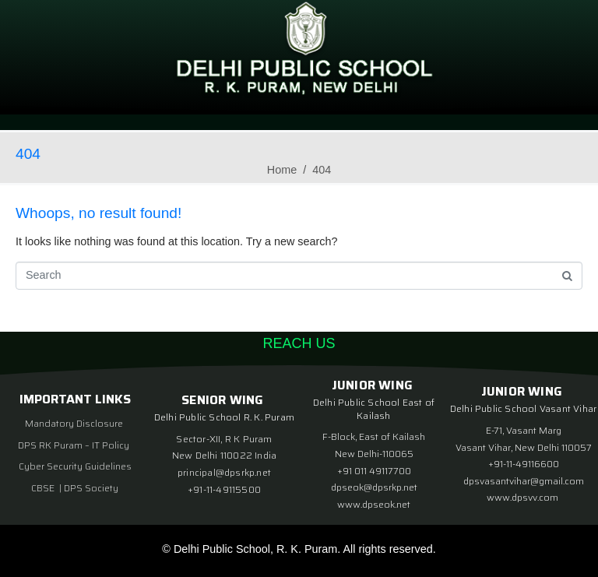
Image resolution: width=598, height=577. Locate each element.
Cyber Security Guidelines (75, 466)
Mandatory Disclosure (74, 423)
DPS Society (91, 487)
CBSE (44, 487)
